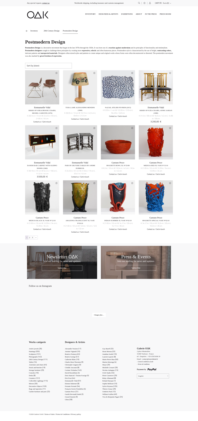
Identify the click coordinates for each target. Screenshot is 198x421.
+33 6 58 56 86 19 (154, 356)
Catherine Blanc (72, 359)
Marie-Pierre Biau (110, 359)
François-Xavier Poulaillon (75, 389)
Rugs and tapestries (37, 389)
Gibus (68, 400)
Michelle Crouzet (110, 367)
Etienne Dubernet (72, 384)
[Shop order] (48, 65)
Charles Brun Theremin (74, 362)
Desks (32, 375)
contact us (45, 3)
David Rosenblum (72, 373)
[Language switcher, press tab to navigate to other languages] (153, 376)
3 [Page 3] (32, 238)
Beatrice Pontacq (72, 354)
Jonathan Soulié (109, 354)
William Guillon (109, 394)
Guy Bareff (108, 349)
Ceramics (34, 378)
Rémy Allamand (109, 378)
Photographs (35, 357)
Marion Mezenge (109, 362)
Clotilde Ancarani (72, 367)
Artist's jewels (35, 349)
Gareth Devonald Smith (74, 394)
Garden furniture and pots (39, 392)
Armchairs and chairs (38, 365)
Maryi (106, 365)
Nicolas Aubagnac (110, 370)
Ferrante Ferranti (72, 386)
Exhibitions (127, 14)
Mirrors (33, 384)
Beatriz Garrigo (72, 357)
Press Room (165, 14)
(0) (160, 3)
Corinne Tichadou (73, 370)
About (139, 14)
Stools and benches (37, 367)
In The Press (151, 14)
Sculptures (35, 354)
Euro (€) (166, 3)
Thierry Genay (109, 389)
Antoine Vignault (72, 351)
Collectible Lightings (38, 381)
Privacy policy (76, 414)
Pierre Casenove (109, 375)
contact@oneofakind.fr (150, 359)
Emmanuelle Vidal (42, 107)
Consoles (34, 373)
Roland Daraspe (109, 381)
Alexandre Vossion (73, 349)
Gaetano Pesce (118, 162)
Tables (33, 362)
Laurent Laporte (109, 357)
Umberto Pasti (109, 392)
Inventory (90, 14)
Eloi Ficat (70, 378)
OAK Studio (108, 373)
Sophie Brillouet (109, 384)
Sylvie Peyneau (109, 386)
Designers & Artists (108, 14)
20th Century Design (51, 31)
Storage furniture (36, 370)
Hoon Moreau (108, 351)
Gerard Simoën (71, 397)
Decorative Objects (37, 386)
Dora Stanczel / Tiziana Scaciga (77, 375)
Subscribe (62, 268)
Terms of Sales (49, 414)
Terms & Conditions (63, 414)
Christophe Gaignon (73, 365)
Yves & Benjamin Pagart (112, 397)
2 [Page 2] (29, 238)
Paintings (34, 351)
